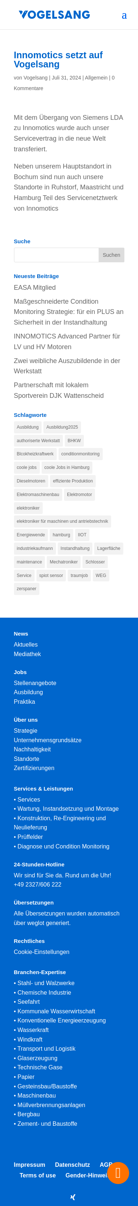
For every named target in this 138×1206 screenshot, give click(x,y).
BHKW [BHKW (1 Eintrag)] (74, 440)
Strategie (26, 731)
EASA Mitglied (35, 287)
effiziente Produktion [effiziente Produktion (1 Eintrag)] (73, 481)
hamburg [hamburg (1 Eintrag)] (61, 534)
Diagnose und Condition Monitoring (64, 846)
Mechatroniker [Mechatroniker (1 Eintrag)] (64, 562)
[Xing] (73, 1197)
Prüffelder (30, 837)
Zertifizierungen (34, 768)
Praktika (24, 702)
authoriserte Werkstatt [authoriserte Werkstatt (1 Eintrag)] (38, 440)
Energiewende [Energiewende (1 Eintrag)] (31, 534)
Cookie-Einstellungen (42, 952)
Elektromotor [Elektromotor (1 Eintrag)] (79, 494)
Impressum (29, 1165)
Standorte (26, 759)
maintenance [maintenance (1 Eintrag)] (29, 562)
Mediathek (27, 654)
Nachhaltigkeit (32, 749)
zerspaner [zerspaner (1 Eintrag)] (26, 588)
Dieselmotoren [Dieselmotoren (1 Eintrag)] (31, 481)
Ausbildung (28, 692)
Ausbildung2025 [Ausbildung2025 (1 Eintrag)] (62, 427)
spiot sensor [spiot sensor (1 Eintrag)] (51, 575)
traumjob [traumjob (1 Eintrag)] (79, 575)
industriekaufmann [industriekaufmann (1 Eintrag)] (35, 548)
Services (29, 799)
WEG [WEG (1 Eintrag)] (101, 575)
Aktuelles (26, 644)
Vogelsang (35, 78)
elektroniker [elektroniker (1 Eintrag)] (28, 508)
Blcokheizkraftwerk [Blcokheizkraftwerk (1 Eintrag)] (35, 453)
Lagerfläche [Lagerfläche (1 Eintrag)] (108, 548)
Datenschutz (72, 1165)
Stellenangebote (35, 683)
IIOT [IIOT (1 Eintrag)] (82, 534)
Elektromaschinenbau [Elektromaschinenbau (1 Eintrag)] (38, 494)
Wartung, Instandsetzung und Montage (68, 809)
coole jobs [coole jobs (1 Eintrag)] (27, 467)
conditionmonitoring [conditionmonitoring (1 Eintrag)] (80, 453)
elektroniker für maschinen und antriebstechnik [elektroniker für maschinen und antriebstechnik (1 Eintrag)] (62, 521)
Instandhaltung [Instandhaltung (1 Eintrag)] (75, 548)
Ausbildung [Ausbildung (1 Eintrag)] (28, 427)
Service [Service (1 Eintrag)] (24, 575)
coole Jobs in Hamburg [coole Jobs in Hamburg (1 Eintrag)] (67, 467)
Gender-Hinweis (88, 1175)
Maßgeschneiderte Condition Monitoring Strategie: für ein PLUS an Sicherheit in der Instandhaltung (69, 312)
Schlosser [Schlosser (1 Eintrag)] (95, 562)
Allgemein (96, 78)
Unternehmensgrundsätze (48, 740)
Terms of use (38, 1175)
